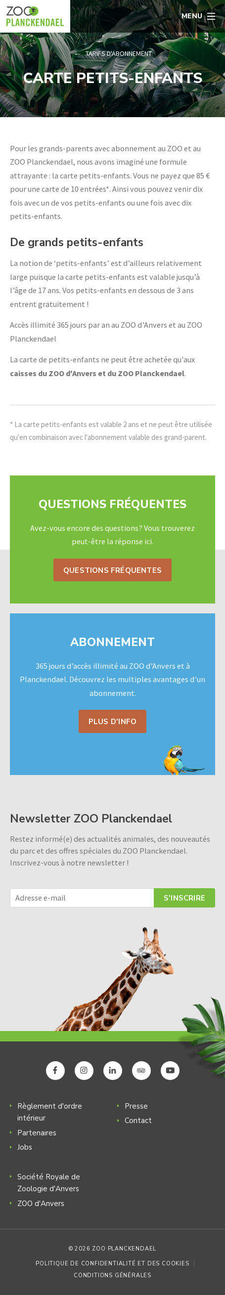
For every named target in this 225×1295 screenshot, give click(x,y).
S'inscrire (184, 898)
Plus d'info (112, 722)
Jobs (24, 1147)
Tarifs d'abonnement (119, 53)
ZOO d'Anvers (40, 1204)
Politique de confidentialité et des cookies (112, 1263)
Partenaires (36, 1133)
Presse (136, 1106)
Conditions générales (112, 1275)
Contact (138, 1120)
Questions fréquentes (112, 570)
